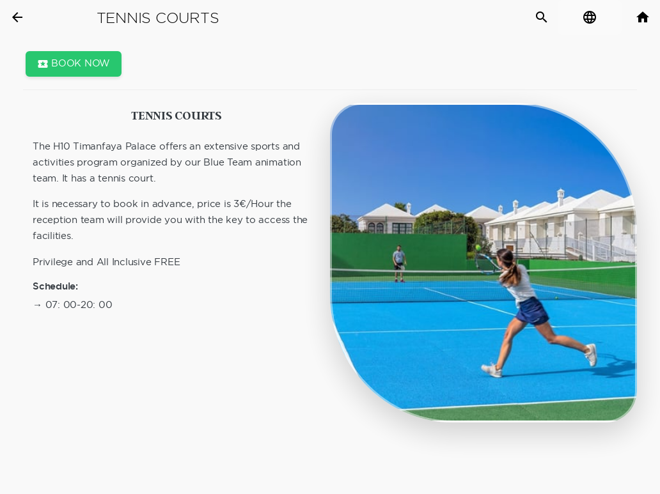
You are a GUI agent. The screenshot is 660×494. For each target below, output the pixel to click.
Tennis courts (158, 18)
